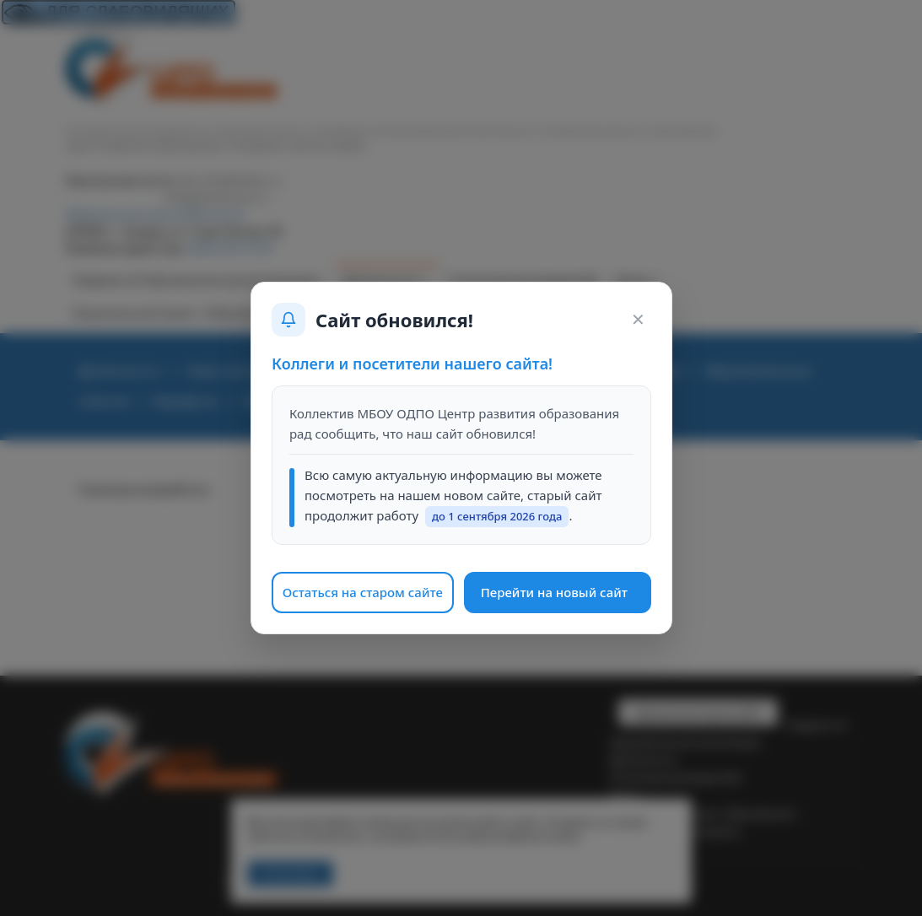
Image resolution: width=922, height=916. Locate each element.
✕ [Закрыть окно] (637, 319)
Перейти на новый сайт (553, 592)
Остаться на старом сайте (362, 592)
